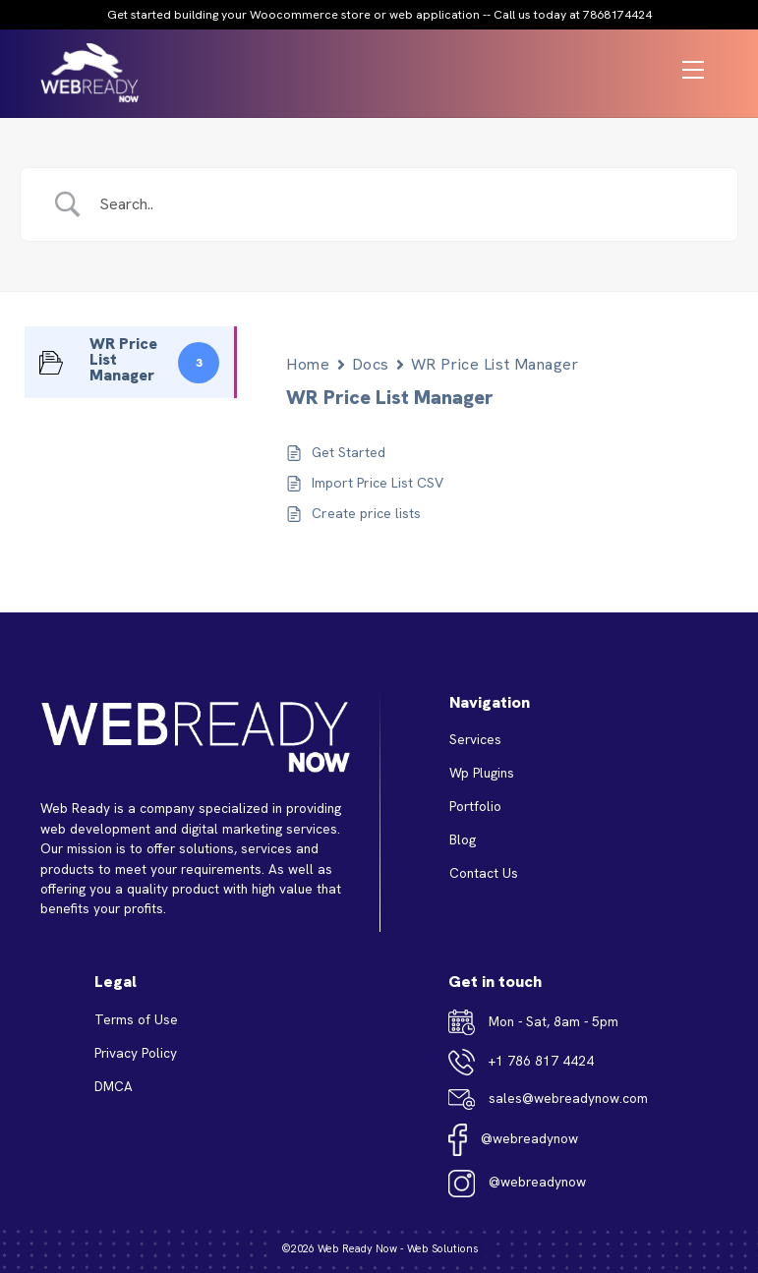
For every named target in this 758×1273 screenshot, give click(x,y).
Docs (370, 364)
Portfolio (475, 806)
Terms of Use (136, 1019)
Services (475, 739)
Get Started (348, 452)
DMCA (113, 1086)
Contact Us (483, 873)
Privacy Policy (135, 1053)
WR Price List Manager (495, 364)
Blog (462, 839)
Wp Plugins (481, 772)
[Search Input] (404, 204)
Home (307, 364)
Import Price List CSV (377, 483)
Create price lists (366, 513)
